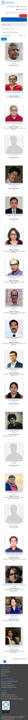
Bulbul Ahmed (14, 338)
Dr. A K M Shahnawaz (14, 61)
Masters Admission (6, 683)
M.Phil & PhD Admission (7, 685)
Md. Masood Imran (14, 431)
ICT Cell (21, 12)
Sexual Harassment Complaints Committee (12, 698)
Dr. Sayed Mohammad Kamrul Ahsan (14, 92)
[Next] (9, 661)
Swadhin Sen (14, 308)
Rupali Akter (14, 462)
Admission (23, 15)
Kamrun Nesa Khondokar (14, 523)
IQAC (16, 12)
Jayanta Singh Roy (14, 369)
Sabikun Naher (14, 615)
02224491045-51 (11, 6)
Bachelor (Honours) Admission (9, 681)
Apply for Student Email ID (8, 695)
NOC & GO (4, 670)
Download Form (5, 671)
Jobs (12, 12)
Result (3, 673)
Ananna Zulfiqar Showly (14, 646)
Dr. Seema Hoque (14, 246)
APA (26, 12)
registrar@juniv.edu (21, 9)
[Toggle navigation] (4, 19)
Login (7, 12)
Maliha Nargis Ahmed (14, 400)
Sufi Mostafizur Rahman (14, 184)
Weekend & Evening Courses (8, 687)
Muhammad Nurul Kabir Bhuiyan (14, 554)
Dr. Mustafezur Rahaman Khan (14, 154)
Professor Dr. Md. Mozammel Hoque (14, 123)
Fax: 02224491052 (22, 6)
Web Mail (4, 693)
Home (3, 24)
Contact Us (4, 675)
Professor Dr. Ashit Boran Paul (14, 215)
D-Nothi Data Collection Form (9, 697)
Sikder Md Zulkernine (14, 492)
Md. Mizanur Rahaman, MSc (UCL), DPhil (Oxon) (14, 585)
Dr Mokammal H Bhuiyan (14, 277)
